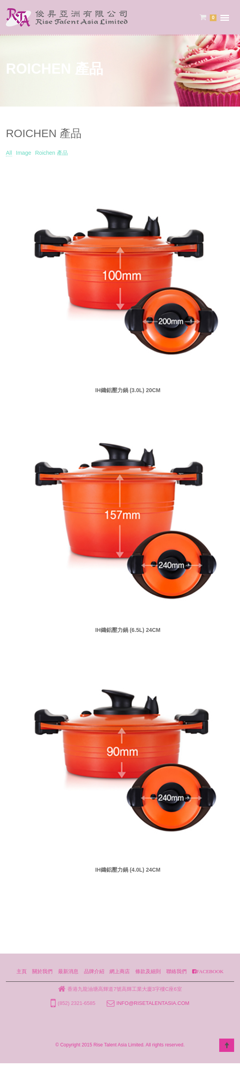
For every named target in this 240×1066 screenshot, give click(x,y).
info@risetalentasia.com (152, 1003)
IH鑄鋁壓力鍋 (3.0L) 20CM (127, 390)
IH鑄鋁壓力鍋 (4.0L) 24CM (127, 870)
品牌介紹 (94, 971)
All (9, 153)
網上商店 (119, 971)
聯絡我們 (176, 971)
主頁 (21, 971)
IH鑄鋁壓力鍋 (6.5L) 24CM (127, 630)
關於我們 (42, 971)
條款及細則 (148, 971)
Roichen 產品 (51, 153)
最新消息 (68, 971)
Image (23, 153)
